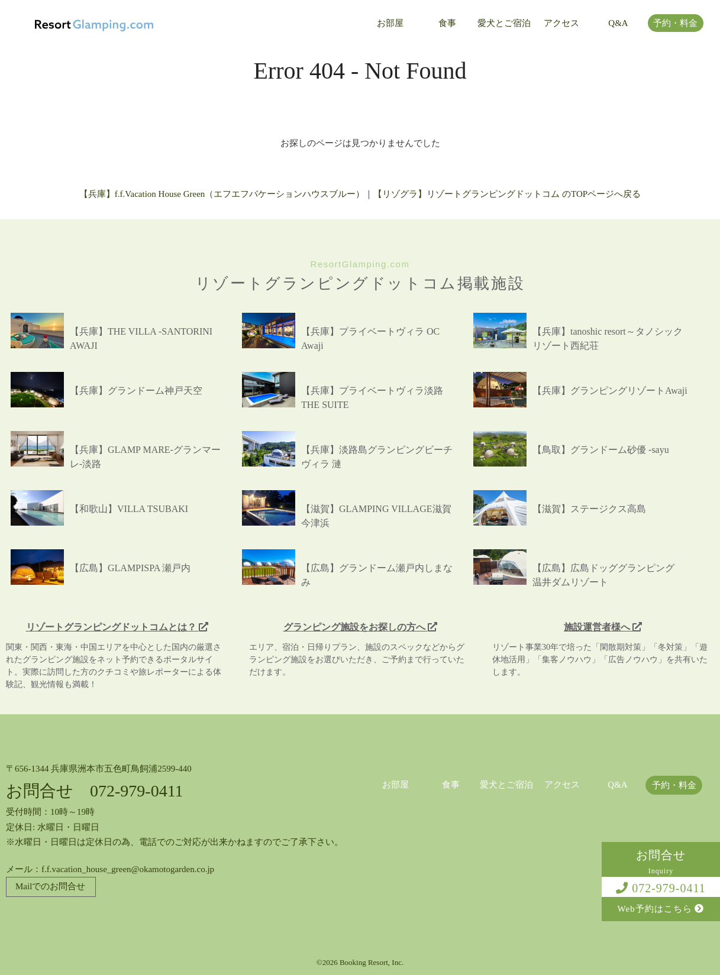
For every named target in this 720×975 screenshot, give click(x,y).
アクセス (561, 23)
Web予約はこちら (661, 909)
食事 (447, 23)
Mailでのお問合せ (50, 886)
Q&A (618, 23)
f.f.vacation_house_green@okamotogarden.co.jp (127, 869)
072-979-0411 (661, 888)
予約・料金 (675, 23)
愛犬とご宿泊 (504, 23)
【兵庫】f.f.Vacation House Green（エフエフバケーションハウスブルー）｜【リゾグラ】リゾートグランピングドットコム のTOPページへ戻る (360, 194)
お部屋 (390, 23)
